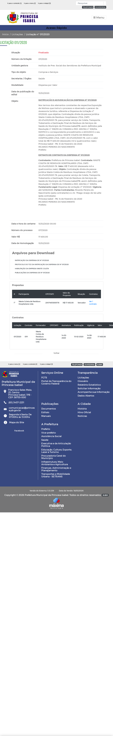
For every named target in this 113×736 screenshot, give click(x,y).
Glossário (83, 381)
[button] (104, 3)
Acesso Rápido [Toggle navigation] (56, 27)
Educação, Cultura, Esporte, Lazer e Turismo (56, 450)
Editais (45, 412)
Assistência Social (51, 436)
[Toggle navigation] (99, 17)
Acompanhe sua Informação (94, 392)
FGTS (44, 377)
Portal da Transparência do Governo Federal (56, 382)
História (82, 408)
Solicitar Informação (89, 388)
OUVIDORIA (100, 7)
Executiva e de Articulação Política (56, 444)
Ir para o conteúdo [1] (14, 3)
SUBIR (99, 365)
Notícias (82, 416)
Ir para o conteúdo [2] (30, 364)
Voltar (56, 353)
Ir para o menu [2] (30, 3)
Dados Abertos (86, 395)
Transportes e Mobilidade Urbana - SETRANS (55, 475)
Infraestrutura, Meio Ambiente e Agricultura (54, 463)
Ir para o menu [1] (14, 364)
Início (5, 34)
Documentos (48, 408)
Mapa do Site (16, 422)
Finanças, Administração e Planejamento (56, 469)
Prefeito (45, 429)
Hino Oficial (84, 412)
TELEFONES (88, 7)
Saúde (44, 439)
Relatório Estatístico (89, 384)
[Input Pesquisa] (90, 3)
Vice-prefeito (48, 432)
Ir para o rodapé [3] (44, 3)
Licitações (17, 34)
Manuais (46, 416)
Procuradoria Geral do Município (53, 457)
